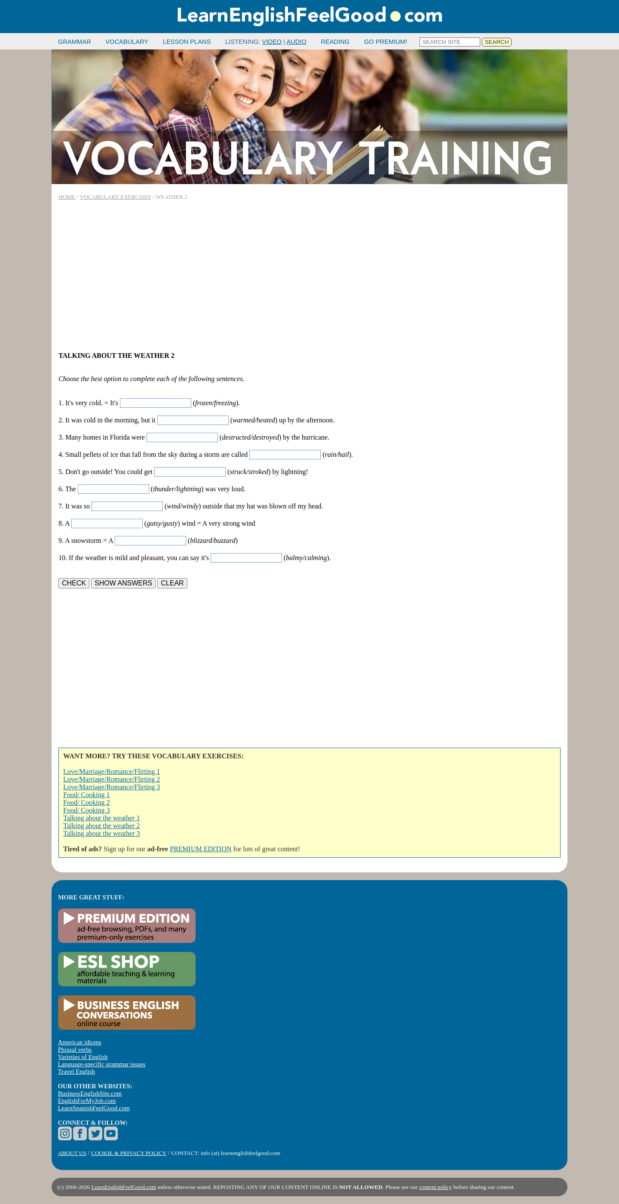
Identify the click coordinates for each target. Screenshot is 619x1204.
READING (335, 41)
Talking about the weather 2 (101, 825)
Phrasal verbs (75, 1049)
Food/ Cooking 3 (86, 810)
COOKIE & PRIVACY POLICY (128, 1153)
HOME (66, 197)
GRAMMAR (74, 41)
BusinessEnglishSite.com (90, 1093)
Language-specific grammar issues (101, 1064)
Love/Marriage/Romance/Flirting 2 (111, 779)
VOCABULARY (126, 41)
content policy (435, 1187)
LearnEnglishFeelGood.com (124, 1187)
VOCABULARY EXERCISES (115, 197)
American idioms (79, 1042)
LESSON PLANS (187, 41)
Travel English (76, 1071)
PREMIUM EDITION (201, 849)
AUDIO (296, 41)
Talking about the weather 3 (101, 833)
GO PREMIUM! (385, 41)
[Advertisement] (309, 276)
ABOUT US (72, 1153)
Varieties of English (83, 1056)
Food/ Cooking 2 (86, 802)
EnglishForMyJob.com (87, 1100)
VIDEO (272, 41)
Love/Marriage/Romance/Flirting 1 (111, 771)
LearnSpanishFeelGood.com (94, 1108)
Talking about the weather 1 (101, 818)
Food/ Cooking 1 (86, 794)
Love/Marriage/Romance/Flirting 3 (111, 787)
